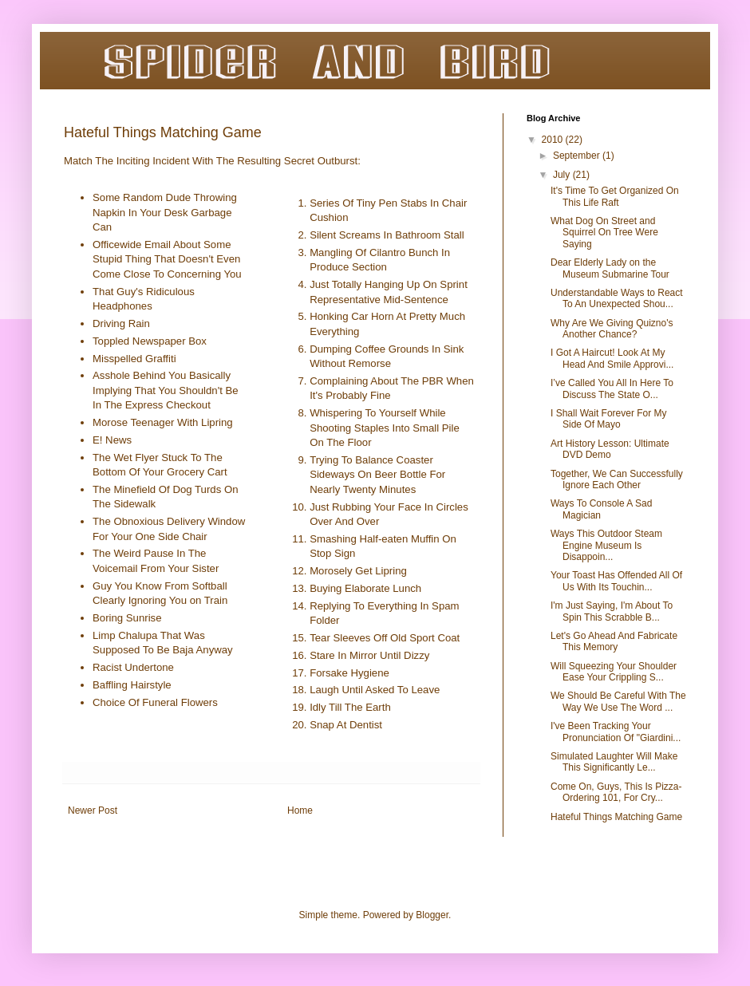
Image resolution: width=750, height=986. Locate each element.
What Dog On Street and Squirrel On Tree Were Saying (604, 232)
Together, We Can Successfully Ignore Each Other (617, 479)
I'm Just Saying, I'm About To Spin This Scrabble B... (612, 611)
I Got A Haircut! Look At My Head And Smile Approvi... (612, 358)
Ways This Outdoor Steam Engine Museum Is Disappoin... (606, 545)
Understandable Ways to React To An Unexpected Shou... (617, 298)
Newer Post (92, 810)
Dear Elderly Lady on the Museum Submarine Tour (610, 268)
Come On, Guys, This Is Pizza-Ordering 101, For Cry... (616, 792)
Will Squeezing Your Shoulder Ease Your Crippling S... (614, 672)
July (563, 174)
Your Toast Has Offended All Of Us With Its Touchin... (616, 581)
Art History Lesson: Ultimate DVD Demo (610, 449)
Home (300, 810)
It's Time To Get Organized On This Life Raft (615, 196)
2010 (554, 139)
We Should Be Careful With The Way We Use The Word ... (618, 701)
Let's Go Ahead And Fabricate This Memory (614, 641)
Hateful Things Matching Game (616, 816)
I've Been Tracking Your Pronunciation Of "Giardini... (616, 731)
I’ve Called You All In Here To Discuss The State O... (612, 388)
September (577, 155)
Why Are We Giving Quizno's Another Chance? (612, 328)
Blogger (432, 915)
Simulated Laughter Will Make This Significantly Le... (614, 762)
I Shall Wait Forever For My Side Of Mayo (609, 419)
